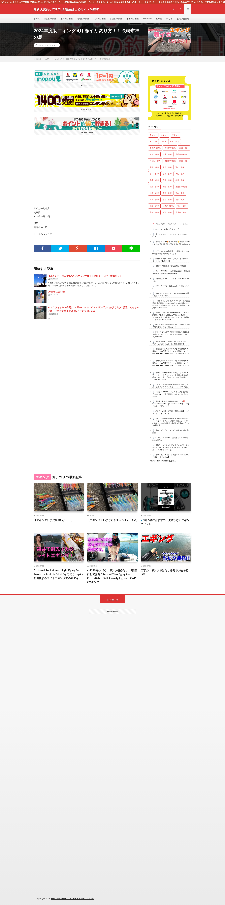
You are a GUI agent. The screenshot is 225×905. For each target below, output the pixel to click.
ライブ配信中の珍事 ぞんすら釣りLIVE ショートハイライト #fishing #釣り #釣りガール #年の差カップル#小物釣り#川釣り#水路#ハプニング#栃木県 (170, 421)
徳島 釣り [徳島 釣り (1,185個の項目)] (180, 180)
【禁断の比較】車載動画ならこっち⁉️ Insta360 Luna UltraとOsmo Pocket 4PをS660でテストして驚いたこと (170, 403)
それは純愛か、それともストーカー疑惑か (171, 224)
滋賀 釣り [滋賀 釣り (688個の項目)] (167, 193)
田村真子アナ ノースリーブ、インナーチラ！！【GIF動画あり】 (170, 260)
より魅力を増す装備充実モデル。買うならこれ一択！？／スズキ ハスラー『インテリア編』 (171, 385)
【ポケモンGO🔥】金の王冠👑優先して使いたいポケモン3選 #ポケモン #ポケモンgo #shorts (171, 242)
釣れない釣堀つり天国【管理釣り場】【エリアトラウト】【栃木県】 (171, 412)
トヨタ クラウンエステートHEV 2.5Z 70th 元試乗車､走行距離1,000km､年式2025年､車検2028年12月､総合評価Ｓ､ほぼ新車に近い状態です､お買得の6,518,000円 (170, 315)
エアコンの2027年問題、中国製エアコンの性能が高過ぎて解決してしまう (170, 252)
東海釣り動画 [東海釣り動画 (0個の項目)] (181, 186)
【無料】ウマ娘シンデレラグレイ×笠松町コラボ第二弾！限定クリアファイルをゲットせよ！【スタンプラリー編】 (170, 447)
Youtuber (147, 18)
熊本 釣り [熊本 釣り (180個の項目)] (180, 193)
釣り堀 (169, 18)
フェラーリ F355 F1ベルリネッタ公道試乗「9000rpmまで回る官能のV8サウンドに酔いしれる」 (170, 394)
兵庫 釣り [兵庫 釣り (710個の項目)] (167, 154)
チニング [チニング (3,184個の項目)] (153, 141)
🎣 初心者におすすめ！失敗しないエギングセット (165, 522)
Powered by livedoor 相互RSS (163, 460)
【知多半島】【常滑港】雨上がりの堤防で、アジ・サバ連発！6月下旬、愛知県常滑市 (171, 342)
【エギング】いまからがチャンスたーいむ (112, 520)
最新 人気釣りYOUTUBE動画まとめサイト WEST (72, 898)
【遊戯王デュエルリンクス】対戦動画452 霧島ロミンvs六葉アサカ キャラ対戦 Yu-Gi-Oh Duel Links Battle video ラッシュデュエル (170, 351)
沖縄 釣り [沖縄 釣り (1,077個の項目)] (154, 193)
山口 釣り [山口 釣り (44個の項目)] (154, 174)
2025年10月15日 (56, 291)
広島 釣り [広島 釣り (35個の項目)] (167, 180)
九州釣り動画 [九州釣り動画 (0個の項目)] (170, 148)
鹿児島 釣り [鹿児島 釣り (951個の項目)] (181, 212)
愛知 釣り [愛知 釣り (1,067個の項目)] (167, 186)
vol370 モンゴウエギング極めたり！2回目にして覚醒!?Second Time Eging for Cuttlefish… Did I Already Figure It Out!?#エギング (112, 576)
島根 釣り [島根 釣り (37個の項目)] (154, 180)
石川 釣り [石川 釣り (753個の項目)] (154, 199)
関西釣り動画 (50, 18)
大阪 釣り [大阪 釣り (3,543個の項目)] (154, 167)
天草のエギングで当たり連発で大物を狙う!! (164, 572)
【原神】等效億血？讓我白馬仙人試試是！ (171, 266)
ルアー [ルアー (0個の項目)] (163, 141)
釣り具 (159, 18)
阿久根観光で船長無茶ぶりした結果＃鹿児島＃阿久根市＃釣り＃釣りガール (171, 325)
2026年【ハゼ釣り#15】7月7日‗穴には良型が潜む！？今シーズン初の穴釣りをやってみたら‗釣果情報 (170, 334)
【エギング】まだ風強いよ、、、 (53, 520)
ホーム (37, 18)
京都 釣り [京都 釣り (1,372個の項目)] (184, 148)
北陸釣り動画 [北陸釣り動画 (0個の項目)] (181, 154)
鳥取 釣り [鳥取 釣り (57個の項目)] (167, 212)
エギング (53, 45)
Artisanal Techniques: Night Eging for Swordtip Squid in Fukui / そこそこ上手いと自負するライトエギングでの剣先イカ (58, 574)
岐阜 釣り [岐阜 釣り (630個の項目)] (167, 174)
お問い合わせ (183, 18)
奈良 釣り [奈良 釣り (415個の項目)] (167, 167)
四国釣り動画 (116, 18)
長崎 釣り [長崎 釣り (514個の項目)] (154, 206)
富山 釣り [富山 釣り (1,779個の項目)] (180, 167)
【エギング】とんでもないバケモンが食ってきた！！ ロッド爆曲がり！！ (86, 275)
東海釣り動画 (67, 18)
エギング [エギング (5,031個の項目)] (164, 135)
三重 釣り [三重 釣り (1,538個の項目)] (174, 141)
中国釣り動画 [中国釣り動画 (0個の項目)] (155, 148)
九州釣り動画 (100, 18)
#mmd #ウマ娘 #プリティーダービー (169, 229)
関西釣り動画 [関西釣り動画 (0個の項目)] (168, 206)
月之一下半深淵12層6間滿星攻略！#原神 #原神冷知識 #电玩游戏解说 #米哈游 (171, 272)
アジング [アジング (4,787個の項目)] (153, 135)
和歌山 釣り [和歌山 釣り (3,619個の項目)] (155, 161)
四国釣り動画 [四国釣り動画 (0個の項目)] (170, 161)
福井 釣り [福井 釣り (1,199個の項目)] (167, 199)
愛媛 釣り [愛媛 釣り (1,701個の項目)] (154, 186)
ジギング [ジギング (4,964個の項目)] (175, 135)
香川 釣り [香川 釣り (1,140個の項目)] (182, 206)
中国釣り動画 (133, 18)
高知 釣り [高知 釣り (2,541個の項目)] (154, 212)
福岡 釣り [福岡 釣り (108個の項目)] (180, 199)
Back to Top (112, 599)
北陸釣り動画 (83, 18)
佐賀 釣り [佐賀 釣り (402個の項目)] (154, 154)
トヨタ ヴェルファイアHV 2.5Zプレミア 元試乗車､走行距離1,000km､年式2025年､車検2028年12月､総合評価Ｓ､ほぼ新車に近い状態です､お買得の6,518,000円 (171, 304)
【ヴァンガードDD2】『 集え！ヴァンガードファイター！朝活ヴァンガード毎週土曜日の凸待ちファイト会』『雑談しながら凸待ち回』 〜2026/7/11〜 (171, 375)
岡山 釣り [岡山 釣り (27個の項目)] (180, 174)
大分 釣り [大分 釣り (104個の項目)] (184, 161)
